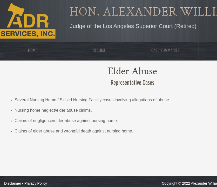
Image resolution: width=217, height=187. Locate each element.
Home (32, 50)
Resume (99, 50)
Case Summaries (165, 50)
